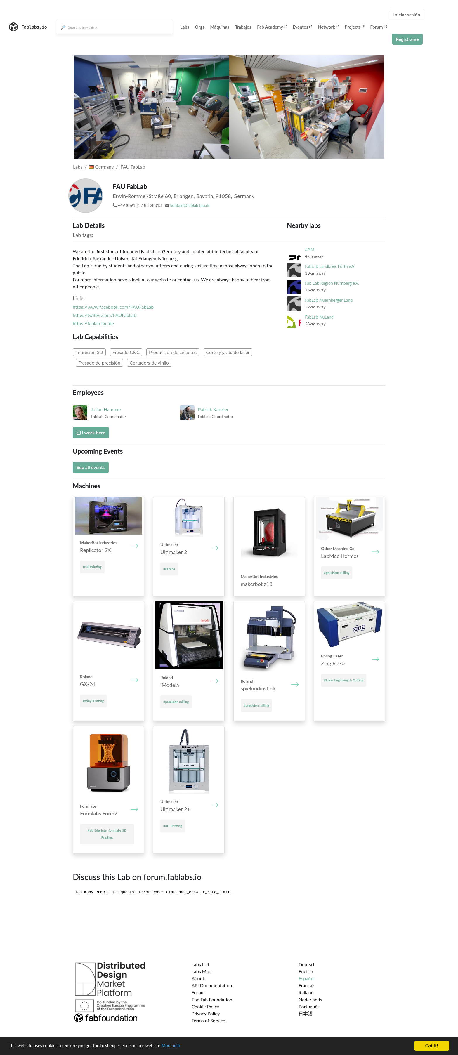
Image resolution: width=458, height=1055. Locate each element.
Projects (354, 27)
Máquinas (219, 27)
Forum (378, 27)
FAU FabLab (133, 166)
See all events (91, 467)
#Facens (169, 569)
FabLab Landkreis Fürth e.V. (330, 266)
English (306, 971)
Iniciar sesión (406, 14)
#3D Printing (92, 567)
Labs (184, 27)
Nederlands (310, 999)
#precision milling (336, 573)
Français (307, 985)
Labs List (200, 964)
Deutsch (307, 964)
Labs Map (201, 971)
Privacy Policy (206, 1013)
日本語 (306, 1013)
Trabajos (243, 27)
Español (307, 978)
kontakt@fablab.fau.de (190, 205)
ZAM (309, 249)
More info (180, 1046)
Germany (101, 166)
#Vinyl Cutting (93, 701)
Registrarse (407, 39)
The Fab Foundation (212, 999)
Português (309, 1006)
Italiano (306, 992)
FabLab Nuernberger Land (329, 300)
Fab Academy (272, 27)
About (198, 978)
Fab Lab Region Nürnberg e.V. (332, 283)
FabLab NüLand (319, 317)
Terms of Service (208, 1020)
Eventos (302, 27)
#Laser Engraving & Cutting (343, 680)
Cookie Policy (205, 1006)
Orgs (199, 27)
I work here (91, 432)
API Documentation (212, 985)
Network (328, 27)
